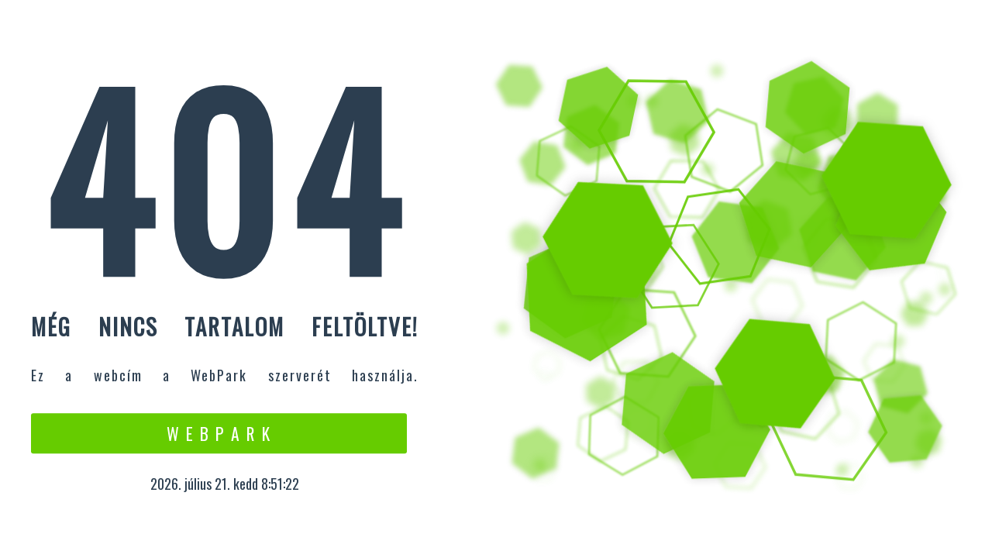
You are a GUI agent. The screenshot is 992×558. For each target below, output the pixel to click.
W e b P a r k (219, 433)
